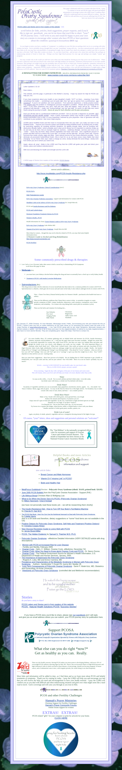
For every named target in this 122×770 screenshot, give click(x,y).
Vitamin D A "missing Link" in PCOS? (56, 479)
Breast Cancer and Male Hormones (56, 475)
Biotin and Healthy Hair (50, 483)
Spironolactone (29, 284)
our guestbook (79, 615)
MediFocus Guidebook (31, 489)
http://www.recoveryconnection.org (38, 239)
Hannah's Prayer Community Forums (61, 705)
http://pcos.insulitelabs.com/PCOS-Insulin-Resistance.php (61, 173)
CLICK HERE (61, 718)
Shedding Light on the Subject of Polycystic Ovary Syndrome (45, 202)
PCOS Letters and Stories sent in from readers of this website (39, 27)
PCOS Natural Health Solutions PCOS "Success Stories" (49, 607)
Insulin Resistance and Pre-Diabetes (44, 206)
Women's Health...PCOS (34, 218)
